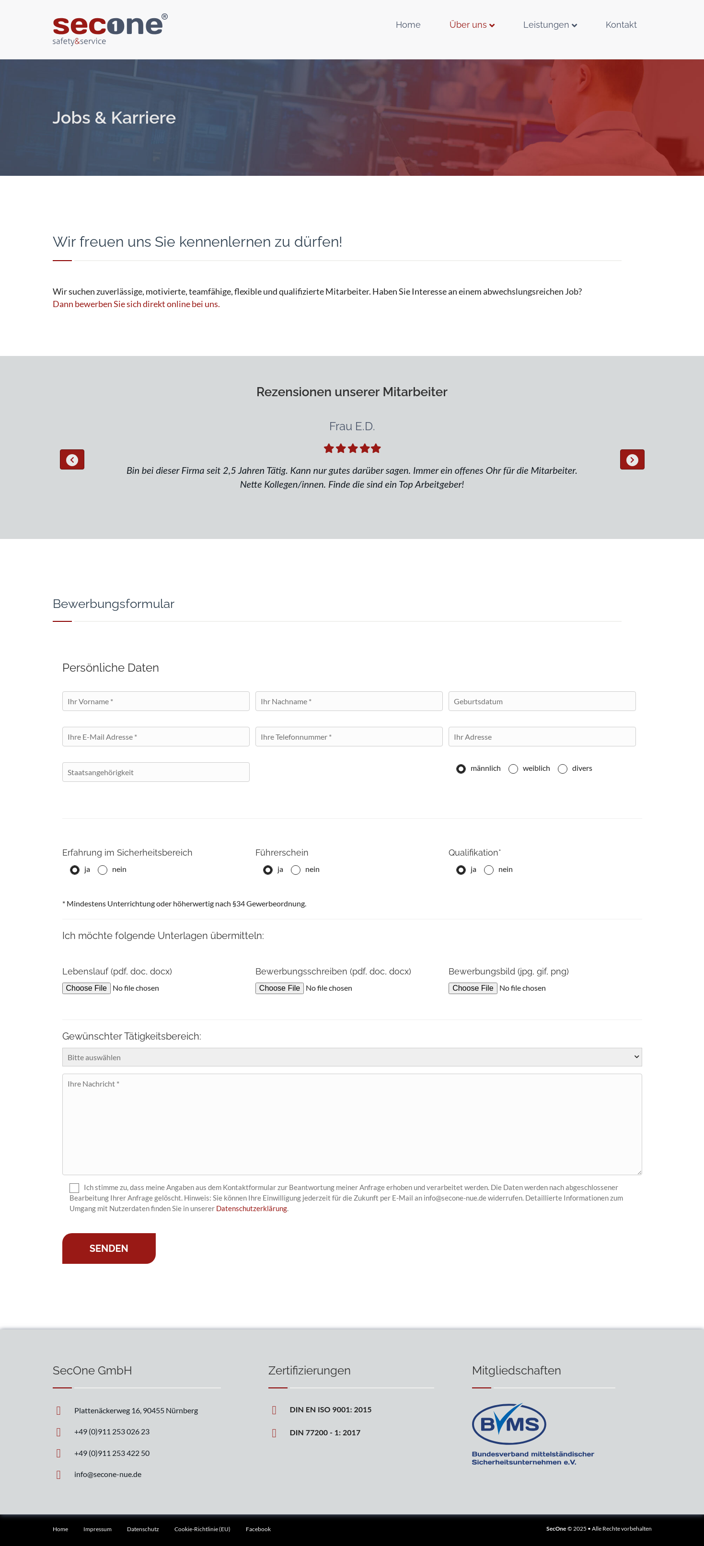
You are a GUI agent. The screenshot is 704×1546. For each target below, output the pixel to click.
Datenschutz (143, 1529)
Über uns (468, 25)
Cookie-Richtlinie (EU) (202, 1529)
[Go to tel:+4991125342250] (136, 1452)
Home (408, 25)
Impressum (97, 1529)
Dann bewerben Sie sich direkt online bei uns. (136, 303)
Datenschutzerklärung (251, 1208)
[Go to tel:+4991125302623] (136, 1431)
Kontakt (621, 25)
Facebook (258, 1529)
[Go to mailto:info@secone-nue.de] (136, 1473)
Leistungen (546, 25)
